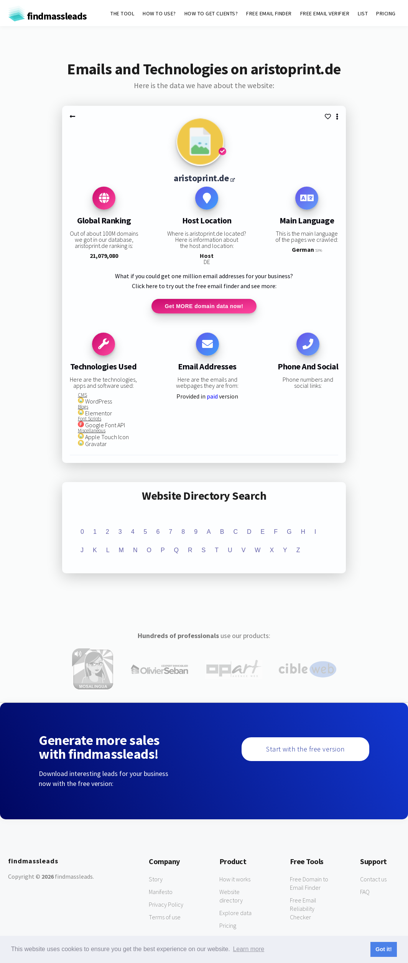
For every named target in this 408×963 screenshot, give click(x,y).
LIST (363, 13)
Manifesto (161, 892)
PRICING (386, 13)
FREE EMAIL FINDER (269, 13)
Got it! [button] (383, 949)
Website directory (231, 896)
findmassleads (47, 16)
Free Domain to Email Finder (309, 884)
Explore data (235, 913)
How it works (234, 879)
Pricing (227, 926)
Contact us (373, 879)
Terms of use (165, 917)
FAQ (365, 892)
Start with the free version (305, 749)
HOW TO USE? (159, 13)
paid (212, 397)
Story (156, 879)
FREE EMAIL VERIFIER (325, 13)
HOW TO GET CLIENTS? (211, 13)
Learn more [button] (248, 949)
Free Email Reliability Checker (303, 909)
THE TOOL (122, 13)
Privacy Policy (166, 905)
